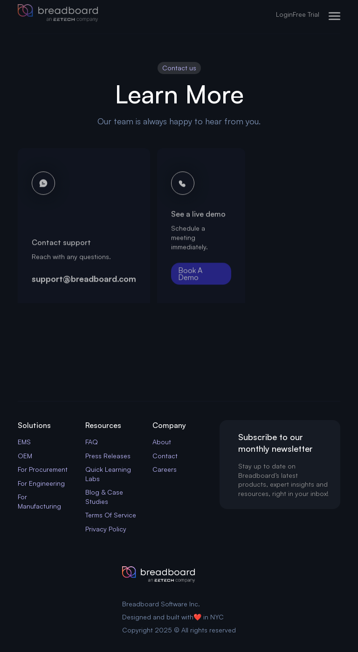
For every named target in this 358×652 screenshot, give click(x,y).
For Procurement (43, 469)
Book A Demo (190, 277)
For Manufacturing (39, 501)
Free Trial (306, 14)
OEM (25, 456)
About (161, 442)
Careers (164, 469)
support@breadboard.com (84, 281)
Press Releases (108, 456)
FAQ (91, 442)
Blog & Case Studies (104, 496)
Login (284, 14)
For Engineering (41, 483)
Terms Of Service (110, 515)
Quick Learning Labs (108, 473)
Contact (165, 456)
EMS (24, 442)
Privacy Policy (105, 529)
